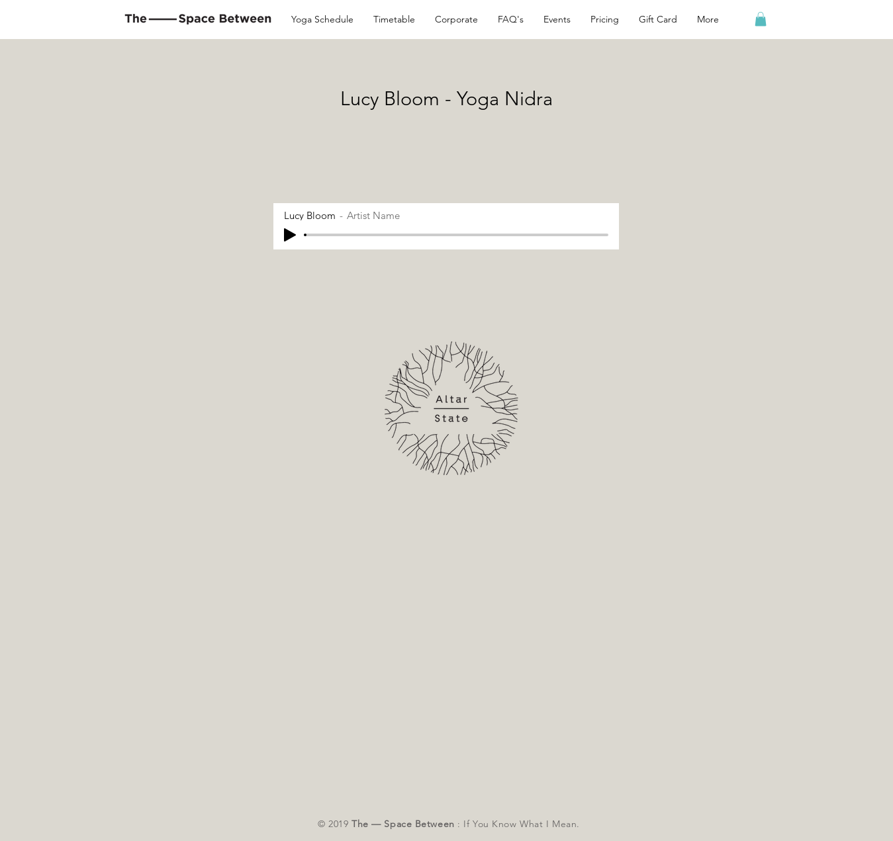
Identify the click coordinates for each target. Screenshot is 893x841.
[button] (708, 19)
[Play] (290, 235)
